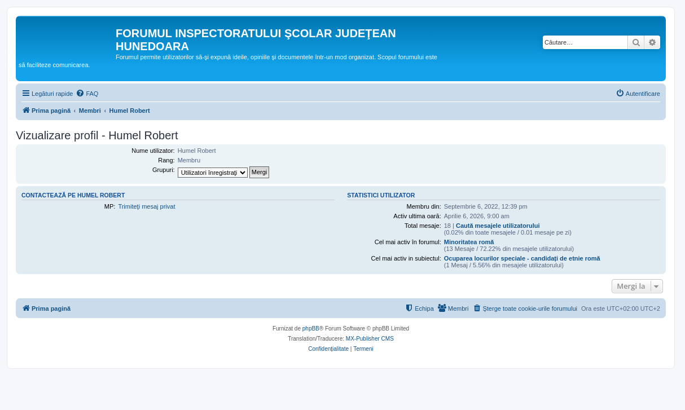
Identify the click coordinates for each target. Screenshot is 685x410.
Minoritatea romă (469, 242)
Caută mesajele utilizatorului (498, 225)
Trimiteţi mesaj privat (146, 206)
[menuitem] (87, 93)
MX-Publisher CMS (370, 339)
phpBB (310, 328)
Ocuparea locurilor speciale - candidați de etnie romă (522, 258)
